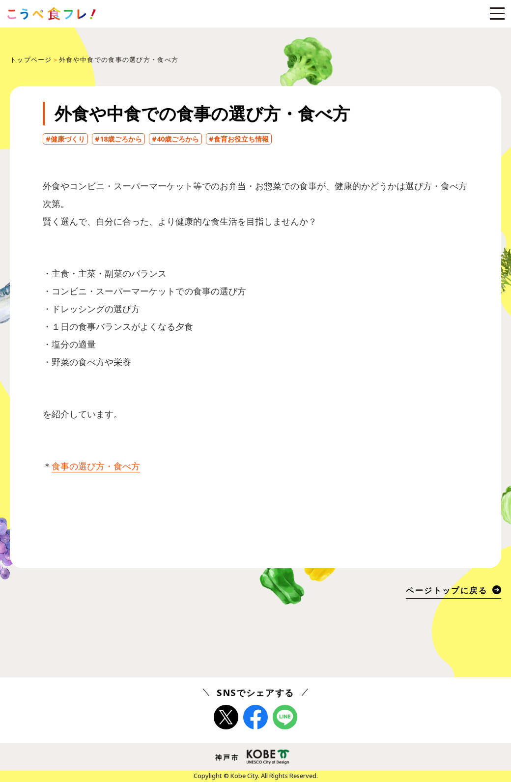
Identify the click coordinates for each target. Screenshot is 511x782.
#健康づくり (65, 139)
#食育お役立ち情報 (239, 139)
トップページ (31, 59)
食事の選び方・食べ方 (96, 466)
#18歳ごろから (118, 139)
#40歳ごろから (175, 139)
